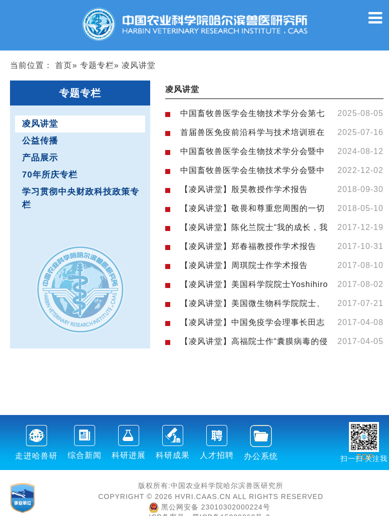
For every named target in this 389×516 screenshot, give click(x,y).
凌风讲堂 (40, 123)
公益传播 (40, 141)
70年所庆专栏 (50, 175)
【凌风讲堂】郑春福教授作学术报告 (248, 246)
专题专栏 (97, 65)
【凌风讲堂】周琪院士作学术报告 (244, 265)
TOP (365, 451)
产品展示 (40, 157)
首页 (63, 65)
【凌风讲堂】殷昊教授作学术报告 (244, 189)
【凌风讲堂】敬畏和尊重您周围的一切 (252, 208)
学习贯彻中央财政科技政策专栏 (80, 198)
